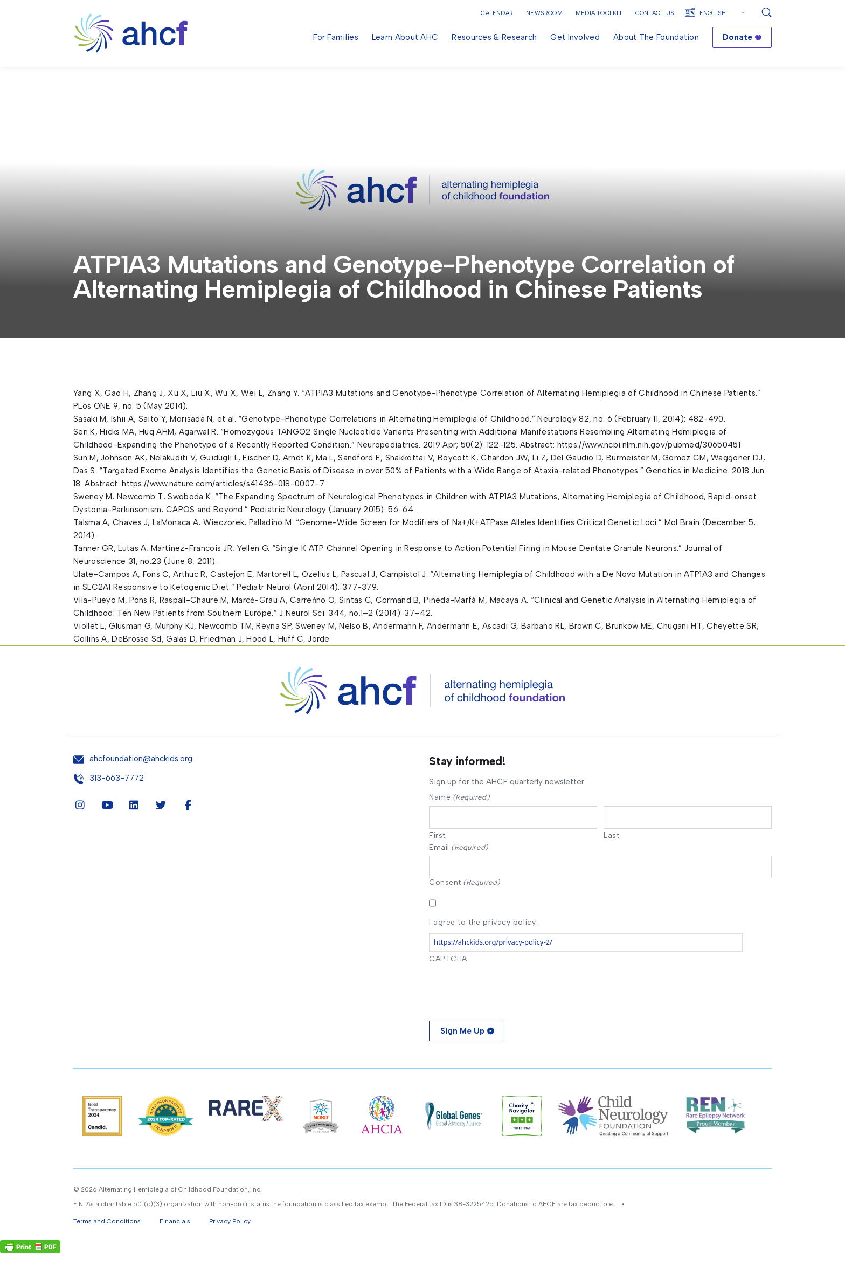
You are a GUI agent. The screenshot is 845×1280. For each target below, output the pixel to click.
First (437, 861)
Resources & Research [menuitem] (494, 37)
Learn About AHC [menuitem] (405, 37)
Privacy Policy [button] (230, 1248)
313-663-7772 (116, 803)
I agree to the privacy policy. (483, 949)
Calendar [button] (497, 13)
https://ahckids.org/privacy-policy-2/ (493, 969)
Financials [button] (175, 1248)
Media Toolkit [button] (599, 13)
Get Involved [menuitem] (575, 37)
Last (611, 861)
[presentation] (511, 1015)
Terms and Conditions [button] (107, 1248)
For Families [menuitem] (335, 37)
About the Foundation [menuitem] (656, 37)
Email (458, 873)
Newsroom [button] (544, 13)
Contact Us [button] (654, 13)
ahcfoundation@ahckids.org (140, 783)
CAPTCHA (448, 986)
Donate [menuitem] (737, 37)
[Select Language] (723, 13)
